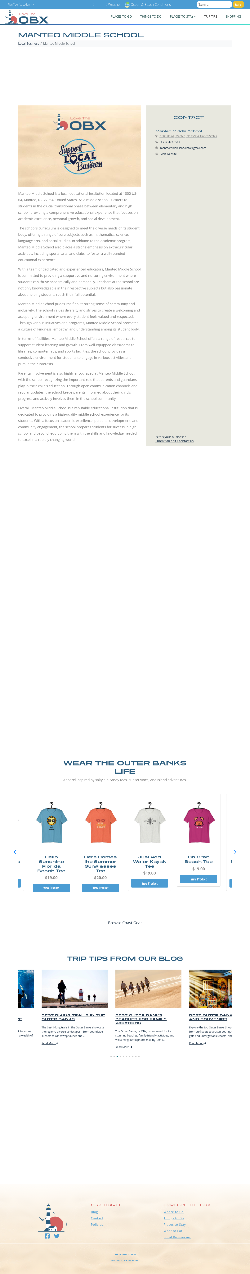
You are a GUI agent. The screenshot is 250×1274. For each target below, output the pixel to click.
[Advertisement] (125, 77)
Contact (97, 1218)
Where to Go (174, 1212)
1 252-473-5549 (170, 142)
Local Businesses (177, 1237)
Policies (97, 1224)
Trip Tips (210, 16)
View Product (51, 888)
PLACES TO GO (121, 16)
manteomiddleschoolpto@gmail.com (183, 148)
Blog (94, 1212)
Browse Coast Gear (125, 922)
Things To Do (151, 16)
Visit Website (169, 154)
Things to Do (174, 1218)
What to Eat (173, 1231)
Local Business (28, 43)
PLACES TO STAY (181, 16)
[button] (235, 852)
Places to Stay (175, 1224)
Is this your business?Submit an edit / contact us (174, 439)
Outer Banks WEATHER (125, 1169)
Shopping (233, 16)
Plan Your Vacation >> (20, 4)
